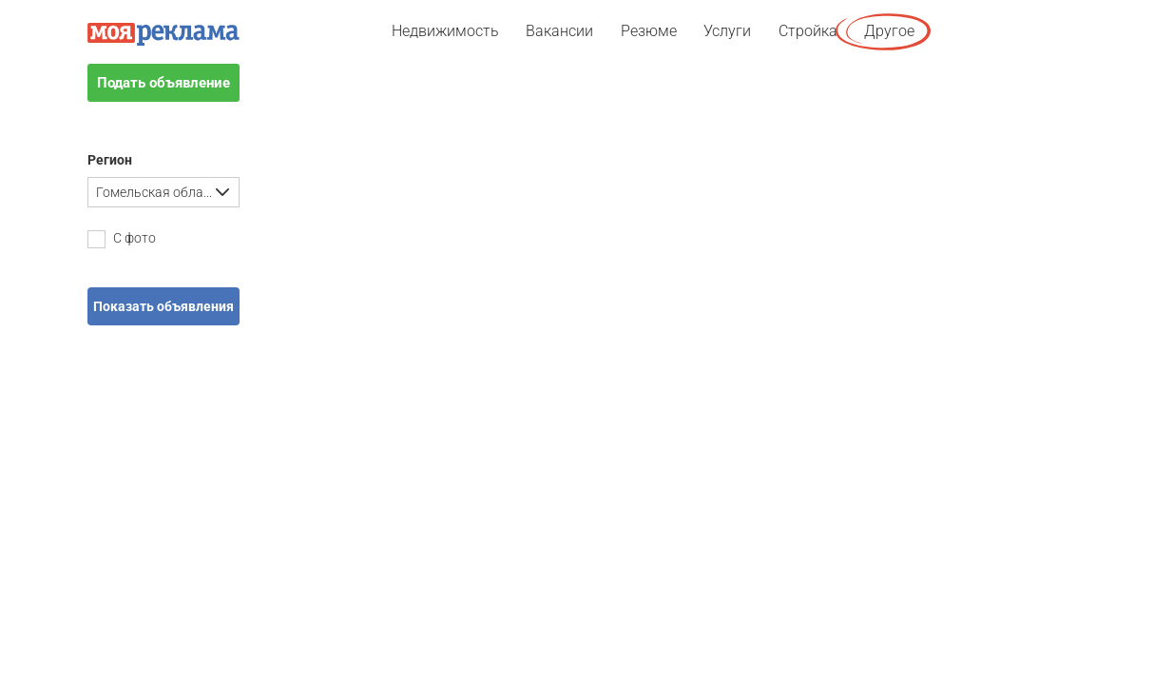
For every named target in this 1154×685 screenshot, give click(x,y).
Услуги (727, 31)
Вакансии (559, 31)
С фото (121, 239)
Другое (889, 31)
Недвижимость (445, 31)
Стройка (808, 31)
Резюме (649, 31)
